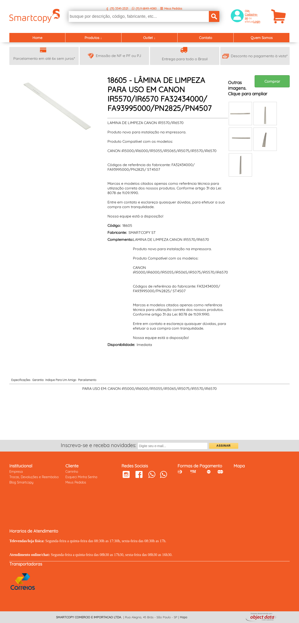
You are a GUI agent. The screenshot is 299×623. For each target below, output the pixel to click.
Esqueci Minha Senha (81, 477)
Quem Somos (262, 38)
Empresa (16, 472)
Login (256, 21)
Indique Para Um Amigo (60, 380)
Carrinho (71, 472)
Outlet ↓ (149, 38)
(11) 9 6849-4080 (146, 8)
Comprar (272, 81)
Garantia (37, 380)
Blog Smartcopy (21, 482)
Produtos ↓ (93, 38)
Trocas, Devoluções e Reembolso (34, 477)
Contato (205, 38)
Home (37, 38)
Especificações (20, 380)
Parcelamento (87, 380)
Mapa (183, 617)
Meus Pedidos (173, 8)
